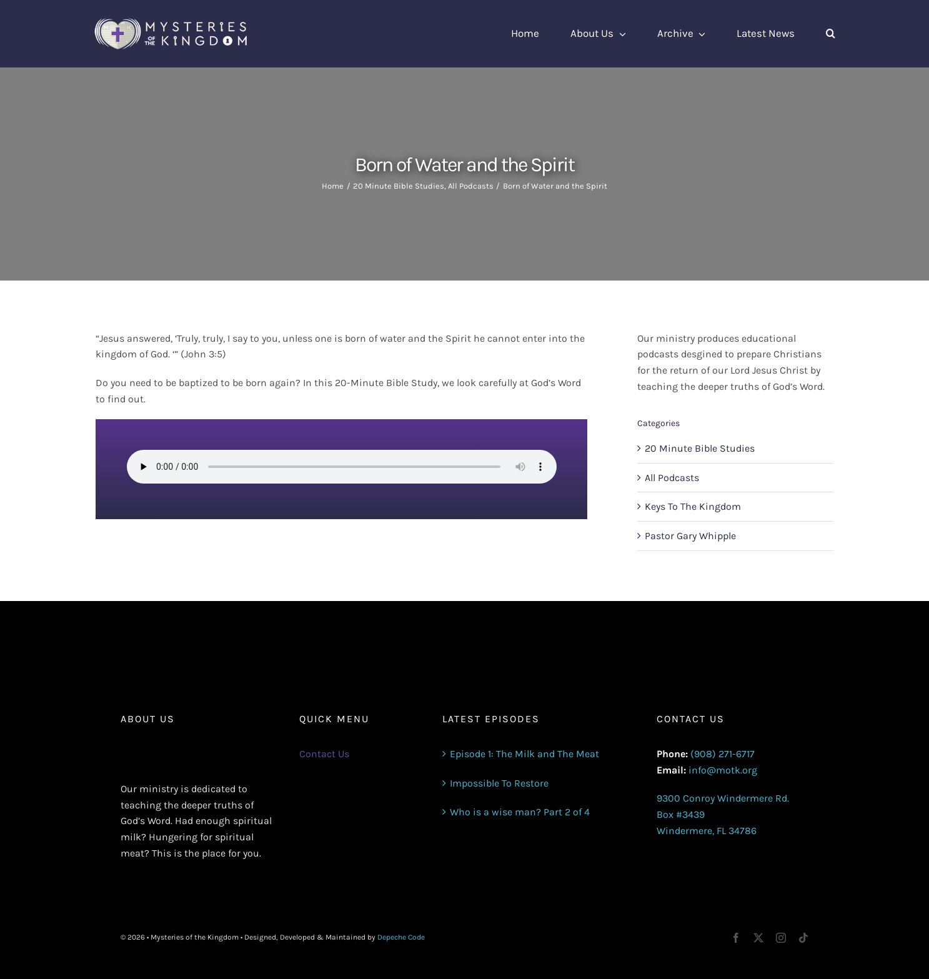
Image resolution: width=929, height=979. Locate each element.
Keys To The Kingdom (693, 506)
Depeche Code (401, 937)
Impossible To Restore (499, 783)
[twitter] (758, 938)
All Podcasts (672, 478)
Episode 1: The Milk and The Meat (524, 754)
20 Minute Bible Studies (700, 448)
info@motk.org (722, 770)
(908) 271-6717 (722, 754)
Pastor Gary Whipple (690, 536)
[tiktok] (803, 938)
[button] (830, 33)
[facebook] (736, 938)
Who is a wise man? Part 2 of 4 (520, 812)
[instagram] (781, 938)
